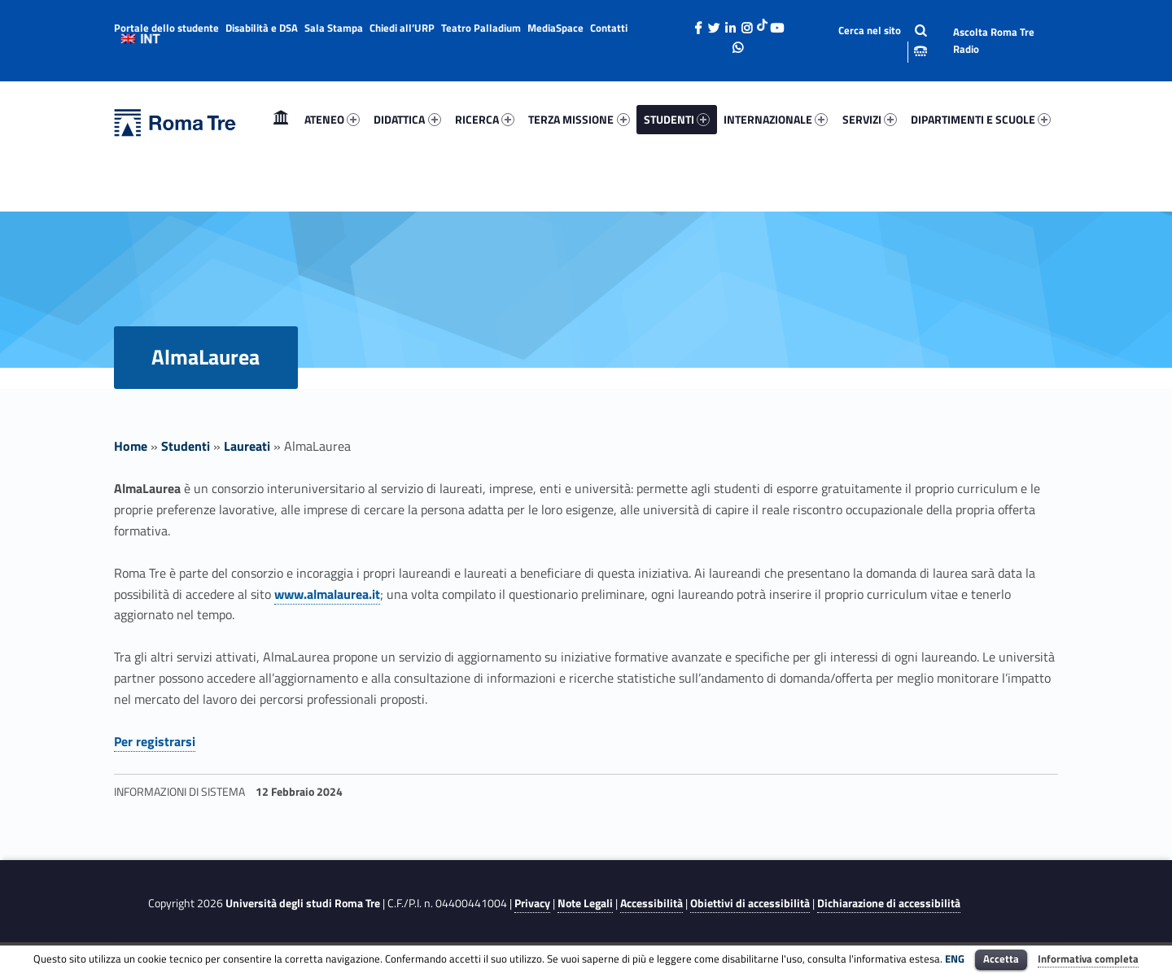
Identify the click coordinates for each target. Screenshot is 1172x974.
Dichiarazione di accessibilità (888, 903)
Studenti (185, 446)
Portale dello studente (166, 28)
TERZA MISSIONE (578, 119)
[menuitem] (281, 119)
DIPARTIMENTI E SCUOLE (981, 119)
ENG (954, 958)
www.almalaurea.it (327, 594)
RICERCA (484, 119)
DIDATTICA (407, 119)
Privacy (532, 903)
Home (281, 119)
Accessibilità (651, 903)
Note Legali (585, 903)
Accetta (1001, 958)
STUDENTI (677, 119)
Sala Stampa (333, 28)
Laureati (247, 446)
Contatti (609, 28)
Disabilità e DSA (261, 28)
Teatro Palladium (481, 28)
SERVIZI (869, 119)
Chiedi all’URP (402, 28)
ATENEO (332, 119)
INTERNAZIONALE (776, 119)
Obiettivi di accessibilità (750, 903)
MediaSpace (555, 28)
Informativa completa (1088, 958)
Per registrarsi (154, 741)
